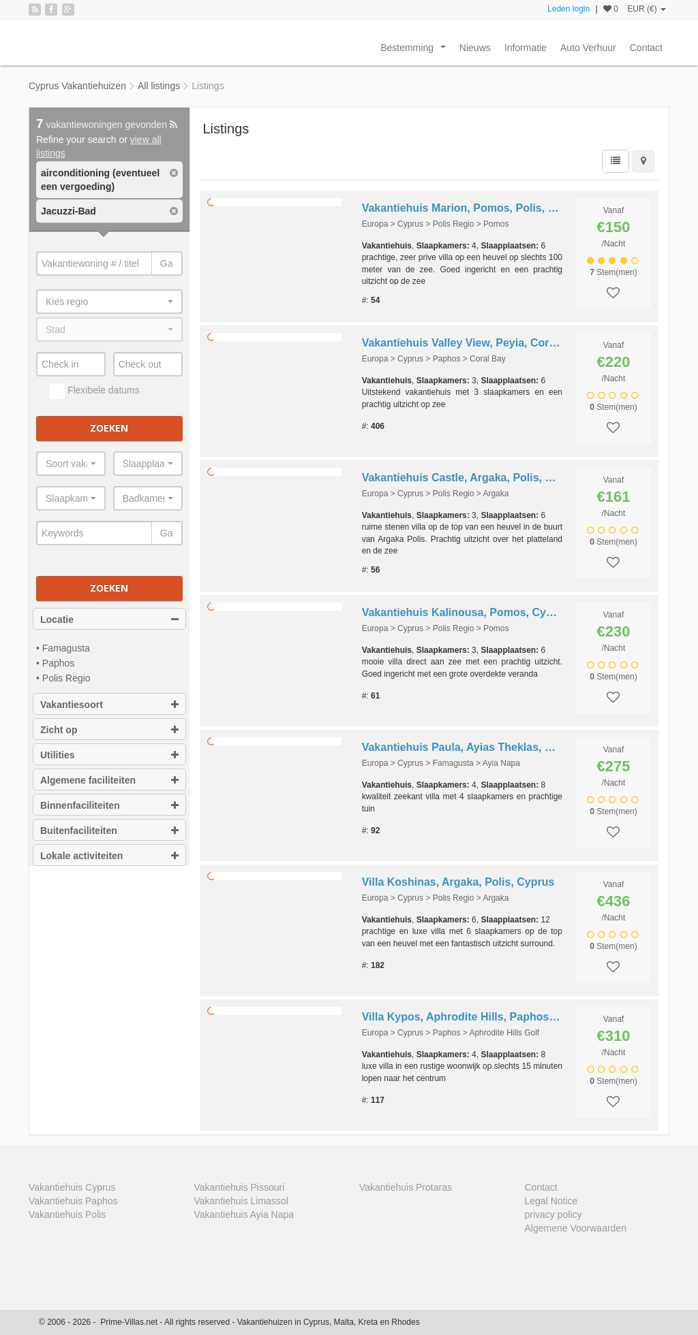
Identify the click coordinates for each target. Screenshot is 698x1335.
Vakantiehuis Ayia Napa (244, 1214)
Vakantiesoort (109, 704)
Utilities (109, 755)
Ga (166, 263)
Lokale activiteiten (109, 856)
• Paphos (55, 663)
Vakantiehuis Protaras (405, 1187)
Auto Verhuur (588, 47)
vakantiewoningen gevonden (106, 124)
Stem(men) (613, 272)
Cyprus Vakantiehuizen (77, 85)
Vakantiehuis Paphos (73, 1200)
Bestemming (415, 51)
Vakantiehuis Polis (67, 1214)
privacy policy (553, 1214)
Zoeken (109, 427)
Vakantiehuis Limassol (241, 1200)
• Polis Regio (63, 678)
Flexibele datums (95, 391)
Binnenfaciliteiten (109, 805)
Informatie (525, 47)
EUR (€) (646, 9)
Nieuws (475, 47)
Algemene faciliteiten (109, 780)
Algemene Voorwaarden (575, 1228)
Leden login (568, 9)
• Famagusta (63, 648)
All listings (159, 85)
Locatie (109, 619)
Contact (646, 47)
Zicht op (109, 730)
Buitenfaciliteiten (109, 830)
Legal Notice (551, 1200)
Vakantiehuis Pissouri (239, 1187)
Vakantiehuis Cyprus (72, 1187)
